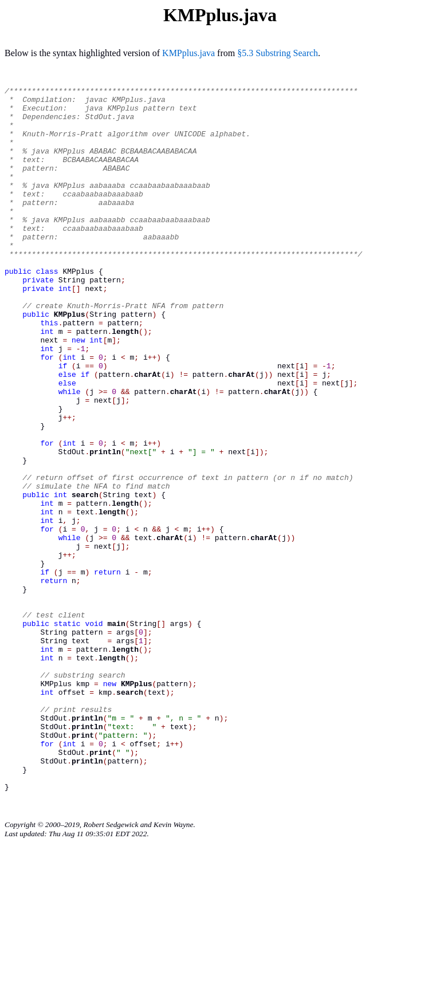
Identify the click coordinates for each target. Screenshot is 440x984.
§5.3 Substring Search (277, 53)
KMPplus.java (188, 53)
